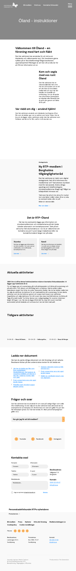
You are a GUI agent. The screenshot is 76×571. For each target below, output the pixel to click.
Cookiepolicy (12, 525)
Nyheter (28, 522)
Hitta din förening (40, 522)
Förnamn (14, 463)
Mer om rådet (43, 206)
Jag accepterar (24, 492)
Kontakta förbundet (50, 5)
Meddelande (15, 479)
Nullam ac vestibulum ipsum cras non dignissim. (51, 377)
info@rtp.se (54, 485)
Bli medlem (27, 5)
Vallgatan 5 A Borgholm (54, 473)
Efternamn (33, 463)
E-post (32, 471)
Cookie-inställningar (26, 525)
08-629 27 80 (53, 540)
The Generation (64, 560)
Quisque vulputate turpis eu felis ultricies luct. (51, 368)
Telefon (13, 471)
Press (20, 522)
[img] (37, 439)
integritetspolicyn (29, 492)
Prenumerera (13, 514)
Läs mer (16, 253)
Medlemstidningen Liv (57, 522)
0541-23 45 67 (55, 482)
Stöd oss (37, 5)
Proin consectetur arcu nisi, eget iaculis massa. (23, 381)
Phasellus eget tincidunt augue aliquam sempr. (23, 385)
